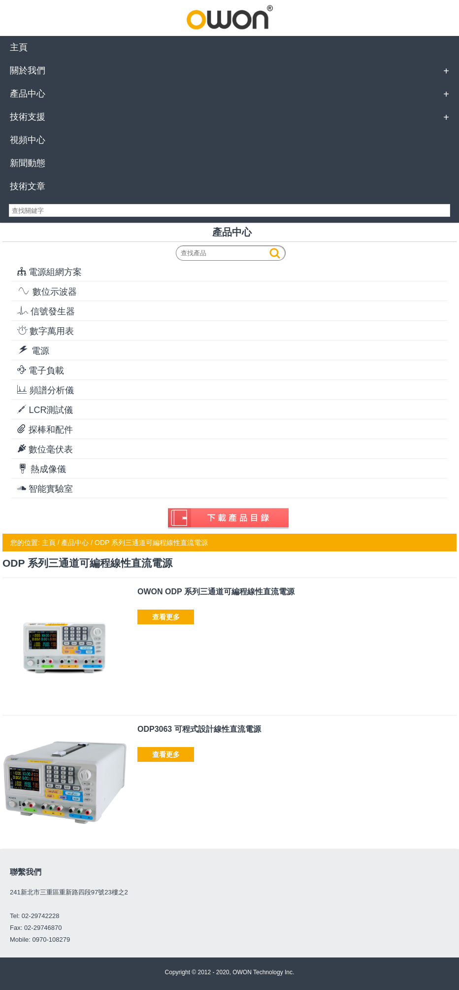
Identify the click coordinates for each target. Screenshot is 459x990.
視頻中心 (27, 140)
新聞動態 (27, 163)
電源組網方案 (49, 272)
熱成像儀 (41, 469)
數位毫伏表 (45, 449)
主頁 (19, 47)
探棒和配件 (45, 429)
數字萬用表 (45, 331)
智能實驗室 (45, 488)
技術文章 (27, 186)
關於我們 (27, 70)
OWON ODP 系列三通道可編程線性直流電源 (216, 591)
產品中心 (27, 94)
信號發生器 (46, 311)
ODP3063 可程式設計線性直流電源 (199, 729)
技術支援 (27, 117)
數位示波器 (47, 291)
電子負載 (40, 370)
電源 (33, 350)
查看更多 (166, 617)
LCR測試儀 (45, 410)
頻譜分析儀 (45, 390)
